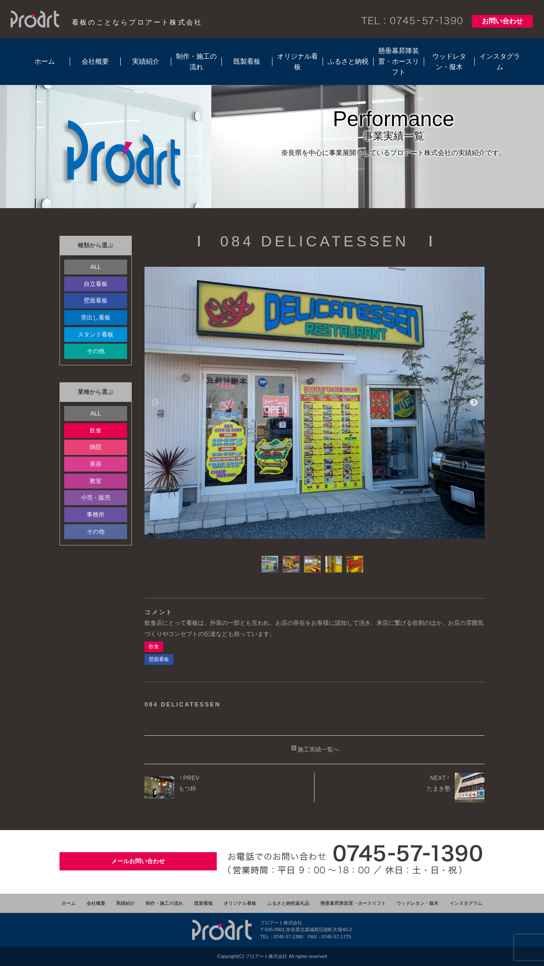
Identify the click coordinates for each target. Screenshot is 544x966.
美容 (96, 463)
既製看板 (247, 61)
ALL (96, 266)
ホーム (44, 61)
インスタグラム (499, 62)
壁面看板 (96, 300)
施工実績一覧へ (314, 748)
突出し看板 (95, 317)
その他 (96, 350)
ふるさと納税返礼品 (288, 903)
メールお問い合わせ (138, 861)
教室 (96, 480)
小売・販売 (95, 497)
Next (474, 402)
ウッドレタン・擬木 (449, 62)
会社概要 (95, 61)
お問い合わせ (502, 21)
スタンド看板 (95, 334)
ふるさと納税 (348, 61)
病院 (96, 446)
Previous (155, 402)
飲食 (96, 430)
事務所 (96, 514)
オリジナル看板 (297, 62)
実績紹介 (145, 61)
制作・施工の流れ (196, 62)
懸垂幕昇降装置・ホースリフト (398, 61)
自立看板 (96, 283)
